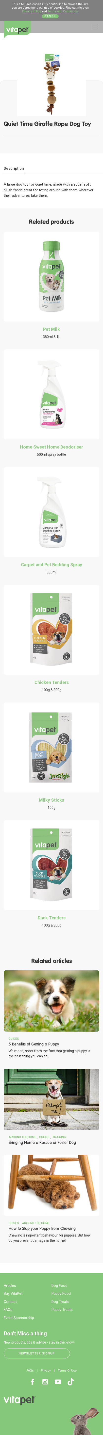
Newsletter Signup (37, 1353)
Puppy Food (61, 1293)
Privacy (46, 1370)
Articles (10, 1285)
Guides (14, 1039)
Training (59, 1137)
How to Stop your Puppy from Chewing (42, 1228)
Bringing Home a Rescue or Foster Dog (42, 1142)
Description (14, 168)
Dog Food (59, 1285)
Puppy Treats (62, 1309)
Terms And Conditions (63, 11)
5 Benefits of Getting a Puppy (34, 1044)
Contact (10, 1301)
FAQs (8, 1309)
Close (50, 16)
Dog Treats (60, 1301)
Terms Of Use (67, 1370)
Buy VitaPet (13, 1293)
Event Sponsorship (19, 1318)
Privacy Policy (31, 11)
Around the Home (22, 1137)
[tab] (14, 168)
